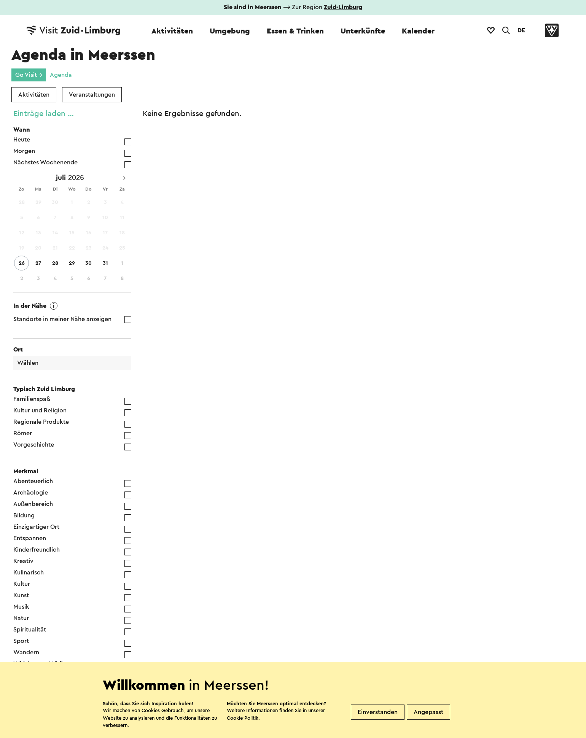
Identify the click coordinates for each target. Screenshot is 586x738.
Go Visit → (28, 75)
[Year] (78, 177)
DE (521, 30)
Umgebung (230, 31)
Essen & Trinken (295, 31)
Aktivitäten (172, 31)
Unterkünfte (363, 31)
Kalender (418, 31)
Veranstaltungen (92, 95)
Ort (18, 350)
